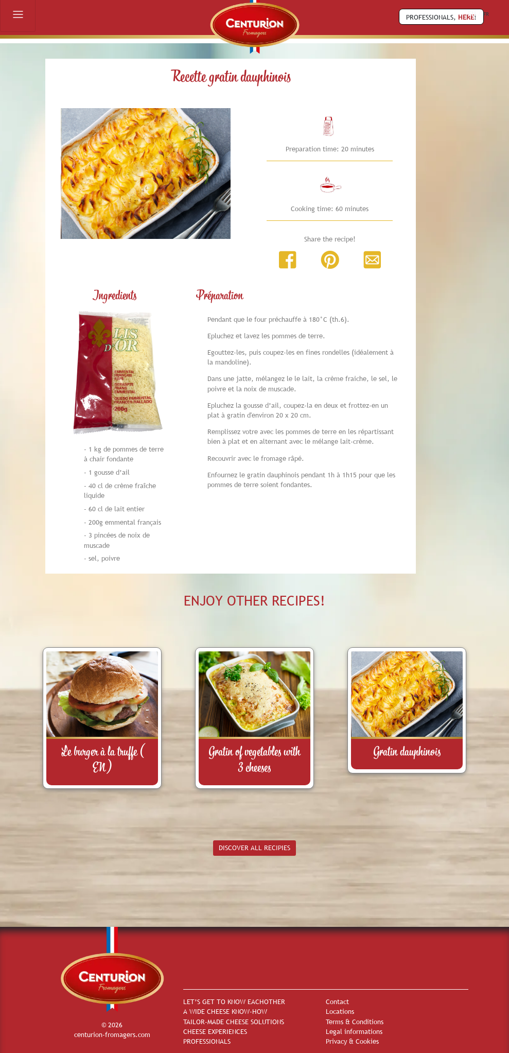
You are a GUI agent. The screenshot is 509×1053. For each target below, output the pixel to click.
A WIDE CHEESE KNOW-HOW (225, 1011)
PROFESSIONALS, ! (441, 17)
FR (486, 14)
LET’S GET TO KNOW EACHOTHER (234, 1001)
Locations (340, 1011)
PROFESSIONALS (207, 1041)
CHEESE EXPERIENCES (215, 1031)
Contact (337, 1001)
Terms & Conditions (354, 1021)
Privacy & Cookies (352, 1041)
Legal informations (354, 1031)
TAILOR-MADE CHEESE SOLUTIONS (233, 1021)
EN (472, 13)
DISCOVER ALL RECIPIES (254, 847)
